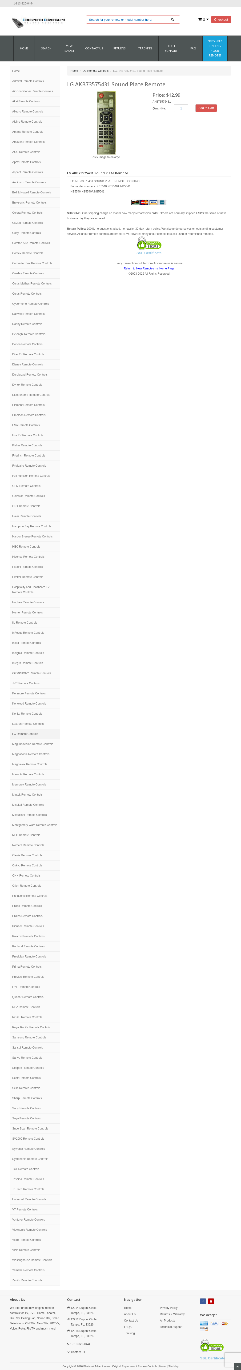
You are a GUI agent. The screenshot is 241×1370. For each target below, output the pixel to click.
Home (24, 48)
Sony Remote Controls (26, 1108)
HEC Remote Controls (26, 546)
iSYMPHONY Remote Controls (31, 673)
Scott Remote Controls (26, 1078)
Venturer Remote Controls (28, 1219)
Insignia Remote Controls (28, 653)
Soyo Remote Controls (26, 1118)
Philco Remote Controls (27, 906)
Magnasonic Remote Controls (30, 754)
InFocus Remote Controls (28, 632)
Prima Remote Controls (27, 966)
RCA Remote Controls (26, 1007)
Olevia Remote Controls (27, 855)
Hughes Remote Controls (28, 602)
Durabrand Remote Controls (30, 374)
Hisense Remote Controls (28, 556)
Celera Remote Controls (27, 212)
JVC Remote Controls (26, 683)
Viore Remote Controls (26, 1240)
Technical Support (171, 1327)
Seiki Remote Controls (26, 1088)
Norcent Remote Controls (28, 845)
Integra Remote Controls (27, 663)
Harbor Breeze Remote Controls (32, 536)
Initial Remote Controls (26, 643)
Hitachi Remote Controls (27, 567)
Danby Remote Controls (27, 324)
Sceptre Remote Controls (28, 1068)
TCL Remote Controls (26, 1169)
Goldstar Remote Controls (28, 496)
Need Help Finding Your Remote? (215, 48)
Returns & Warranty (172, 1314)
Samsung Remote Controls (29, 1037)
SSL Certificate (149, 253)
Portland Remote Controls (28, 946)
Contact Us (78, 1352)
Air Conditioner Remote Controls (32, 91)
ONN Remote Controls (26, 875)
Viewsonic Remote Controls (29, 1229)
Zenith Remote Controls (27, 1280)
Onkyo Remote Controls (27, 865)
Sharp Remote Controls (27, 1098)
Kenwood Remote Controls (29, 703)
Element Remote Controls (28, 405)
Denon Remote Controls (27, 344)
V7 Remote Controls (25, 1209)
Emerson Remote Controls (28, 415)
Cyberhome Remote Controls (30, 303)
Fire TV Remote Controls (28, 435)
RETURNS (119, 48)
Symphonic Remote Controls (30, 1159)
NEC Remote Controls (26, 835)
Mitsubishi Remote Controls (29, 815)
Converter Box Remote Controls (32, 263)
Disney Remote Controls (27, 364)
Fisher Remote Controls (27, 445)
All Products (167, 1320)
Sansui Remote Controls (27, 1047)
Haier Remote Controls (26, 516)
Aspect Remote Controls (27, 172)
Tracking (145, 48)
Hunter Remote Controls (27, 612)
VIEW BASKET (69, 48)
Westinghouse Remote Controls (32, 1260)
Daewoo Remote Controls (28, 314)
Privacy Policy (169, 1308)
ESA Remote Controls (26, 425)
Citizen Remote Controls (27, 222)
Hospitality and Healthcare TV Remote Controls (31, 589)
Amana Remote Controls (27, 131)
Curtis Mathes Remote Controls (32, 283)
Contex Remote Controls (27, 253)
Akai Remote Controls (26, 101)
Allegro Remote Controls (27, 111)
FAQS (128, 1327)
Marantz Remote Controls (28, 774)
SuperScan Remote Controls (30, 1128)
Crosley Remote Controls (28, 273)
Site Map (173, 1366)
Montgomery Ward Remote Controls (34, 825)
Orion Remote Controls (26, 885)
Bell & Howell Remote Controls (31, 192)
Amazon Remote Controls (28, 142)
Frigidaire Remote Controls (29, 465)
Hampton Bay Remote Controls (31, 526)
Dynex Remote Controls (27, 384)
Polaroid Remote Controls (28, 936)
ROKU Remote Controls (27, 1017)
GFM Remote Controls (26, 486)
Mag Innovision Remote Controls (32, 744)
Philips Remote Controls (27, 916)
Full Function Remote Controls (31, 475)
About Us (130, 1314)
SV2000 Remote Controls (28, 1138)
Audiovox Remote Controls (29, 182)
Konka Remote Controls (27, 713)
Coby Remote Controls (26, 233)
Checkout (221, 19)
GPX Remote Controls (26, 506)
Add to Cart (206, 108)
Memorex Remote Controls (29, 784)
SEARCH (46, 48)
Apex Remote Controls (26, 162)
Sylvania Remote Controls (28, 1148)
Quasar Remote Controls (28, 997)
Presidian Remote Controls (29, 956)
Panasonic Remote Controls (29, 895)
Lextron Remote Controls (28, 723)
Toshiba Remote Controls (28, 1179)
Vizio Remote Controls (26, 1250)
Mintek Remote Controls (27, 794)
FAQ (193, 48)
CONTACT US (94, 48)
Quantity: (159, 108)
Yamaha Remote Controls (28, 1270)
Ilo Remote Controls (24, 622)
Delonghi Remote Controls (28, 334)
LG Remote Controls (25, 734)
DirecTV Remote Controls (28, 354)
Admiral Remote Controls (28, 81)
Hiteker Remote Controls (27, 577)
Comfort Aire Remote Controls (31, 243)
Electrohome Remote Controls (31, 395)
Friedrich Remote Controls (28, 455)
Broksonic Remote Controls (29, 202)
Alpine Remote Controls (27, 121)
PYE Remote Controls (26, 987)
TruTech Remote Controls (28, 1189)
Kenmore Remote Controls (29, 693)
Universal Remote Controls (29, 1199)
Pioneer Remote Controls (28, 926)
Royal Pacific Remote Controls (31, 1027)
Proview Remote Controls (28, 976)
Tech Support (171, 48)
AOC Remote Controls (26, 152)
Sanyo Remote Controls (27, 1057)
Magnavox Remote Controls (29, 764)
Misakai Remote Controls (28, 804)
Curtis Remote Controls (27, 293)
